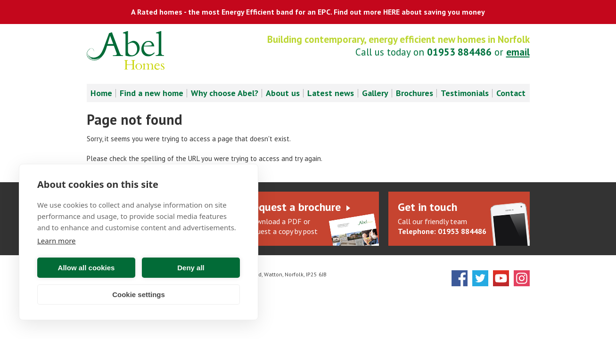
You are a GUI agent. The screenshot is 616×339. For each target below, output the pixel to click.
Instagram (522, 278)
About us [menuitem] (283, 93)
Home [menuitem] (101, 93)
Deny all (191, 268)
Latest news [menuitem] (330, 93)
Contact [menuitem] (511, 93)
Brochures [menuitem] (414, 93)
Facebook (460, 278)
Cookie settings (138, 295)
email (518, 52)
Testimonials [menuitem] (465, 93)
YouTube (501, 278)
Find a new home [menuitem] (151, 93)
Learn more (56, 240)
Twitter (480, 278)
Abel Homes (125, 50)
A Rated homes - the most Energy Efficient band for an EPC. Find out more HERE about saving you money (308, 11)
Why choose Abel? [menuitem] (224, 93)
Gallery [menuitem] (375, 93)
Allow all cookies (86, 268)
